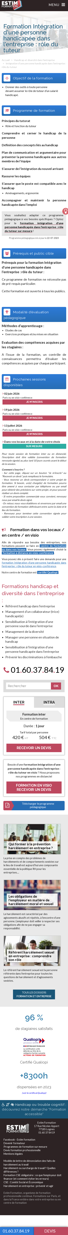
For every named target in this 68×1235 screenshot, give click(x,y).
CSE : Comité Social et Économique (23, 1182)
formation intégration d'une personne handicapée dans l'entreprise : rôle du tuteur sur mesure (34, 227)
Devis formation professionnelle (22, 1150)
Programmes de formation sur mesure (25, 1146)
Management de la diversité (24, 632)
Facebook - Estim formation (19, 1139)
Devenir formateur (14, 1143)
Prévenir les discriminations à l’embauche (33, 657)
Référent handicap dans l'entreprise (30, 606)
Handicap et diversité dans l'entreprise (34, 60)
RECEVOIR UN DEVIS (34, 748)
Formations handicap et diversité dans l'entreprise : (33, 593)
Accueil (6, 60)
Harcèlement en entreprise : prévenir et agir (28, 1185)
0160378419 (34, 670)
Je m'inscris (34, 401)
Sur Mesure (34, 446)
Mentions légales (13, 1153)
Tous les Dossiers (34, 994)
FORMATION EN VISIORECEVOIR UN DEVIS (34, 787)
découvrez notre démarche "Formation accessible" (34, 1109)
